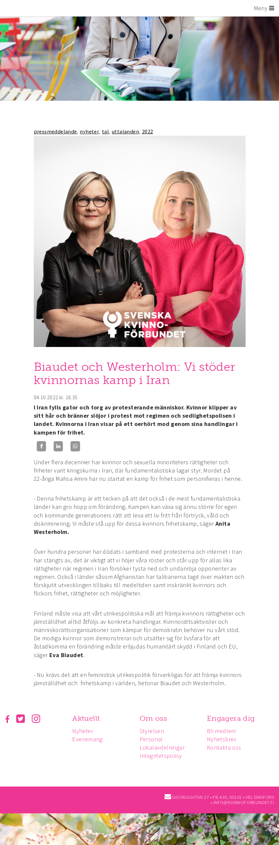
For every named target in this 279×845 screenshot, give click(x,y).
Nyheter (83, 731)
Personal (152, 739)
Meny (264, 8)
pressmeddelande (55, 131)
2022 (147, 131)
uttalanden (125, 131)
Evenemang (88, 739)
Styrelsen (153, 731)
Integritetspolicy (162, 755)
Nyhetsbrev (224, 739)
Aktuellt (87, 718)
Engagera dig (233, 718)
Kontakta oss (226, 747)
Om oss (154, 718)
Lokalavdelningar (163, 747)
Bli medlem (224, 731)
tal (105, 131)
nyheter (89, 131)
